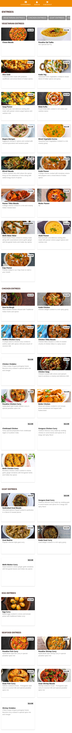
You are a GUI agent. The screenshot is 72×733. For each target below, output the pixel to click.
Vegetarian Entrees (14, 18)
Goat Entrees (57, 18)
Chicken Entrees (37, 18)
